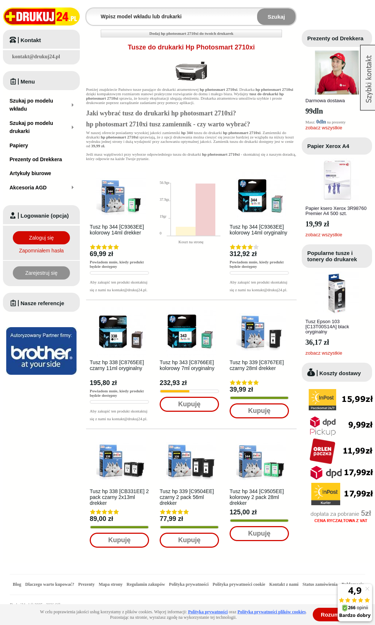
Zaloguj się (41, 238)
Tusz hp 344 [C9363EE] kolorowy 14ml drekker (117, 230)
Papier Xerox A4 (328, 146)
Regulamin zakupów (146, 584)
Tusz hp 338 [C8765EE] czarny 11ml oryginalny (117, 365)
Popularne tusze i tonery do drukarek (332, 256)
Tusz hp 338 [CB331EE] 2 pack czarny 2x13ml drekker (119, 497)
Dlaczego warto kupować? (49, 584)
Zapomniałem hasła (41, 251)
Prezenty (86, 584)
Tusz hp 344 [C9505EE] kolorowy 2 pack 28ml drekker (257, 497)
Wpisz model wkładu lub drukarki (90, 12)
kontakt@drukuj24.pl (36, 56)
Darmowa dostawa (325, 100)
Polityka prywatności (188, 584)
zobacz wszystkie (323, 127)
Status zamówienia (320, 584)
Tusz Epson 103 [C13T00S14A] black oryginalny (327, 326)
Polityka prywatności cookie (238, 584)
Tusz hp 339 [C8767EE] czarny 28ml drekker (257, 365)
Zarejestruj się (41, 273)
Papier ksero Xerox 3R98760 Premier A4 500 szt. (336, 211)
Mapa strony (110, 584)
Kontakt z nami (283, 584)
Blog (17, 584)
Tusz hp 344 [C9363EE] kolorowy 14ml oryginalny (258, 230)
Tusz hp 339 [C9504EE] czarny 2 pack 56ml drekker (187, 497)
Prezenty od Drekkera (335, 38)
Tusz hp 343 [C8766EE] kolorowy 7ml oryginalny (187, 365)
